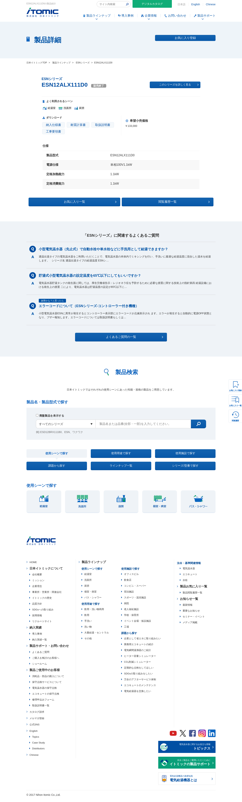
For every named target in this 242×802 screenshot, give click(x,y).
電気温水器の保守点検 (44, 691)
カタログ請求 (36, 715)
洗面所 (88, 583)
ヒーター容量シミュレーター (140, 659)
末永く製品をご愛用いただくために (190, 766)
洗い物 (88, 630)
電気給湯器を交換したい (137, 694)
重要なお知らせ (191, 614)
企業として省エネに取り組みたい (142, 641)
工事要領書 (53, 131)
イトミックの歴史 (42, 601)
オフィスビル (131, 577)
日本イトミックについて (46, 571)
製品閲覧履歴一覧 (192, 595)
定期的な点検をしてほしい (139, 670)
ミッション (38, 583)
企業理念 (37, 589)
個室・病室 (90, 594)
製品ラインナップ (94, 565)
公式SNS (34, 727)
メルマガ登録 (36, 721)
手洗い (88, 624)
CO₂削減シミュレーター (137, 665)
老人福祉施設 (131, 612)
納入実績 (35, 631)
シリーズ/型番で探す (185, 468)
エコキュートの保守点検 (45, 697)
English (195, 4)
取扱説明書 (102, 124)
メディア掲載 (190, 625)
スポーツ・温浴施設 (135, 600)
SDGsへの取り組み (43, 613)
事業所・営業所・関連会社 (47, 595)
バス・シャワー (93, 600)
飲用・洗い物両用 (94, 612)
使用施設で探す (185, 453)
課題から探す (57, 468)
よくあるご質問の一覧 (124, 336)
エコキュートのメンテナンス (140, 688)
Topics (35, 740)
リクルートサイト (42, 624)
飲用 (86, 618)
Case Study (38, 745)
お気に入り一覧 (235, 405)
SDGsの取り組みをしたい (138, 676)
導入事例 (37, 637)
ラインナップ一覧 (121, 468)
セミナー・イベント (194, 620)
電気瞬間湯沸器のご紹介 (137, 653)
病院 (126, 606)
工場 (126, 630)
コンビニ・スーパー (135, 589)
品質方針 (37, 607)
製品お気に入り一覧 (193, 589)
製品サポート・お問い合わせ (49, 649)
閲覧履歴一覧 (153, 201)
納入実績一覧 (39, 643)
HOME (33, 565)
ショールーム (39, 667)
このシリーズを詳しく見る (179, 84)
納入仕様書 (53, 124)
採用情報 (37, 618)
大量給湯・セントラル (96, 635)
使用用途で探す (121, 453)
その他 (88, 641)
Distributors (38, 751)
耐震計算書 (78, 124)
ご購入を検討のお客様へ (45, 661)
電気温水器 (189, 571)
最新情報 (187, 608)
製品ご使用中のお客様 (44, 673)
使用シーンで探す (57, 453)
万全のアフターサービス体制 (140, 682)
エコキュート (190, 577)
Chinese (211, 4)
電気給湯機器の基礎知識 (190, 782)
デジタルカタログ (152, 3)
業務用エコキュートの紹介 (139, 647)
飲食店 (127, 583)
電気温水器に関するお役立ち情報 (190, 750)
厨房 (86, 589)
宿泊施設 (129, 594)
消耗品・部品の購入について (48, 679)
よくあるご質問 (40, 655)
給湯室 (88, 577)
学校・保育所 (131, 618)
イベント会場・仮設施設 (137, 624)
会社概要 (37, 577)
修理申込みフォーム (43, 702)
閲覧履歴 (235, 421)
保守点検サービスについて (47, 685)
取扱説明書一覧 (40, 708)
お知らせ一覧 (189, 602)
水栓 (185, 583)
